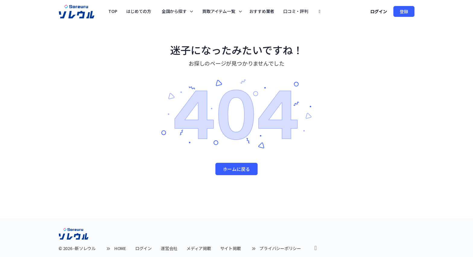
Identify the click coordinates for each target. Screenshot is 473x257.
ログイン (378, 11)
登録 (404, 11)
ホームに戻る (236, 169)
